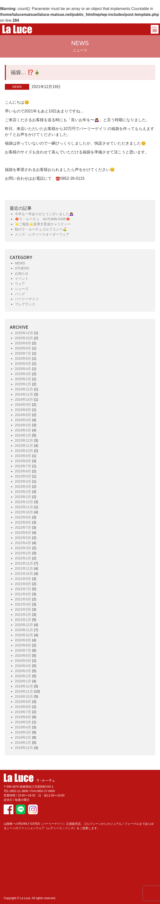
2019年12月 (24, 686)
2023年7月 (23, 466)
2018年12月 (24, 748)
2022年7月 (23, 527)
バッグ (20, 294)
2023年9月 (23, 456)
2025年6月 (23, 358)
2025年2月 (23, 379)
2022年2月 (23, 553)
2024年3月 (23, 425)
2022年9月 (23, 517)
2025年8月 (23, 348)
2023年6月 (23, 471)
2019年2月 (23, 737)
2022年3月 (23, 548)
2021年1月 (23, 620)
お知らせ (21, 273)
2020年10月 (24, 635)
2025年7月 (23, 353)
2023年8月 (23, 461)
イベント (21, 278)
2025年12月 (24, 333)
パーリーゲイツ (27, 299)
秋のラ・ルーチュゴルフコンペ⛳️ (41, 229)
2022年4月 (23, 543)
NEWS (20, 263)
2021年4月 (23, 604)
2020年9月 (23, 640)
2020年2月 (23, 676)
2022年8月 (23, 522)
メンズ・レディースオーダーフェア (42, 234)
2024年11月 (24, 394)
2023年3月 (23, 486)
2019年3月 (23, 732)
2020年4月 (23, 666)
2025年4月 (23, 369)
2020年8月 (23, 645)
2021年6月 (23, 594)
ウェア (20, 284)
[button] (155, 29)
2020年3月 (23, 671)
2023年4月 (23, 481)
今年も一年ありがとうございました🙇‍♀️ (44, 214)
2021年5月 (23, 599)
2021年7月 (23, 589)
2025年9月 (23, 343)
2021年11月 (24, 568)
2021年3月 (23, 609)
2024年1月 (23, 435)
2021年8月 (23, 584)
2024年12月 (24, 389)
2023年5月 (23, 476)
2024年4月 (23, 420)
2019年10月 (24, 696)
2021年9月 (23, 579)
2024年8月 (23, 410)
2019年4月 (23, 727)
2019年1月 (23, 743)
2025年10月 (24, 338)
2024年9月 (23, 405)
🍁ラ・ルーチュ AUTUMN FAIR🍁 (42, 219)
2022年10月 (24, 512)
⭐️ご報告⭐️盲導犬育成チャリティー (43, 224)
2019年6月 (23, 717)
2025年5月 (23, 364)
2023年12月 (24, 440)
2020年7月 (23, 650)
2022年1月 (23, 558)
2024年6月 (23, 415)
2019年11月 (24, 691)
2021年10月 (24, 574)
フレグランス (25, 304)
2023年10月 (24, 451)
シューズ (21, 289)
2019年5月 (23, 722)
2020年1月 (23, 681)
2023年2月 (23, 492)
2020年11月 (24, 630)
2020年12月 (24, 625)
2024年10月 (24, 399)
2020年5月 (23, 661)
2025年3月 (23, 374)
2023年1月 (23, 497)
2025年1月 (23, 384)
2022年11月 (24, 507)
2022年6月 (23, 533)
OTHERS (22, 268)
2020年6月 (23, 655)
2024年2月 (23, 430)
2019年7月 (23, 712)
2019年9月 (23, 702)
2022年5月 (23, 538)
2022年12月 (24, 502)
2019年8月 (23, 707)
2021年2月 (23, 614)
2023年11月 (24, 445)
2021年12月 (24, 563)
